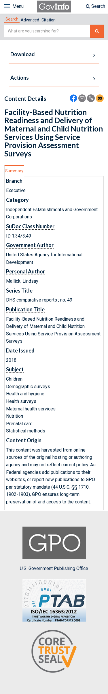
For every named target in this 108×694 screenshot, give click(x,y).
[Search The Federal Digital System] (97, 31)
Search (95, 6)
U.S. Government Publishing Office (54, 549)
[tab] (12, 19)
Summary (14, 171)
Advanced (30, 20)
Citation (48, 20)
